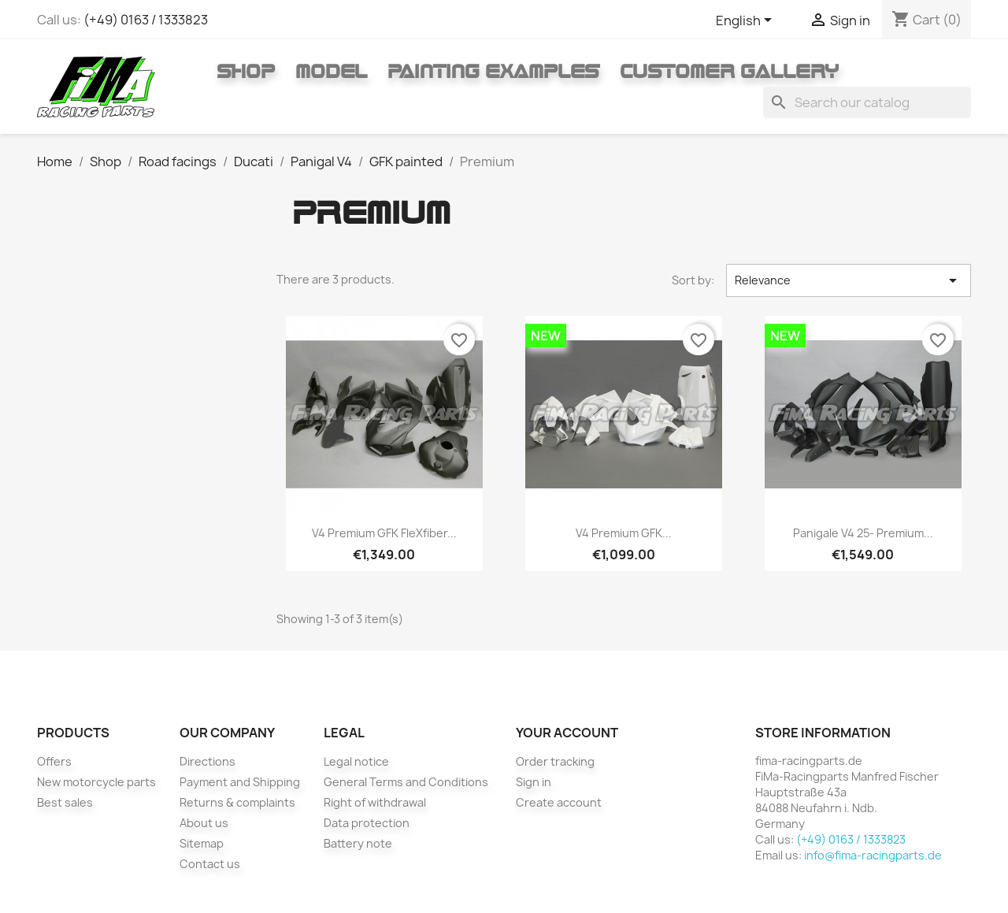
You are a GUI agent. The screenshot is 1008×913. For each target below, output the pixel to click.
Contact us (210, 863)
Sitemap (202, 843)
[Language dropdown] (746, 21)
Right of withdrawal (375, 802)
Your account (567, 732)
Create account (559, 802)
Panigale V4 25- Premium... (863, 532)
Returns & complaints (237, 802)
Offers (54, 761)
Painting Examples (493, 70)
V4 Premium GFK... (624, 532)
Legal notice (356, 761)
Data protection (367, 822)
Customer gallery (729, 70)
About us (204, 822)
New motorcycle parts (96, 781)
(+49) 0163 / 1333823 (145, 19)
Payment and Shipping (240, 781)
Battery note (358, 843)
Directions (207, 761)
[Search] (867, 102)
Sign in (533, 781)
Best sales (65, 802)
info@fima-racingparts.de (873, 855)
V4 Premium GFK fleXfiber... (384, 532)
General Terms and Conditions (406, 781)
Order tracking (555, 761)
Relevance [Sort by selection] (848, 280)
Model (331, 70)
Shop (246, 70)
